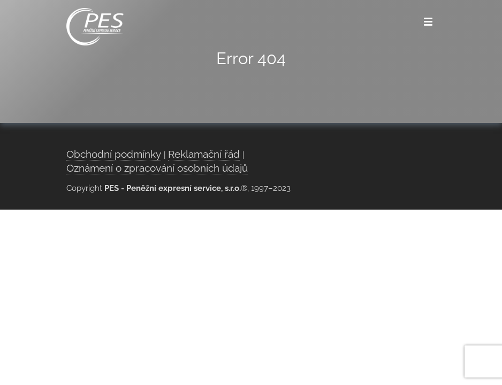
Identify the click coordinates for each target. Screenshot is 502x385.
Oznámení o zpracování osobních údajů (157, 168)
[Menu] (428, 21)
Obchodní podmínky (113, 154)
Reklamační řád (204, 154)
